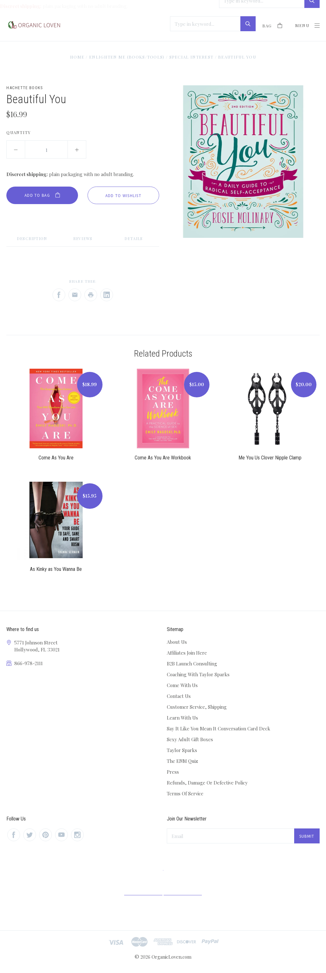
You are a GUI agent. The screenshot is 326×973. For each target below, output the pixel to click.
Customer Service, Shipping (197, 707)
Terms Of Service (185, 793)
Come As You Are (56, 458)
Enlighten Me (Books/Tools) (127, 57)
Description (32, 238)
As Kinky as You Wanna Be (56, 569)
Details (133, 238)
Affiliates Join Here (187, 653)
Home (77, 57)
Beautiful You (237, 57)
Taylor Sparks (182, 750)
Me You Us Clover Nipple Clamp (269, 458)
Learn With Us (182, 717)
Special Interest (191, 57)
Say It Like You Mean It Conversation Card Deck (218, 728)
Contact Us (179, 696)
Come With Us (182, 685)
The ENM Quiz (182, 761)
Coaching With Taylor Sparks (198, 674)
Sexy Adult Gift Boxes (190, 739)
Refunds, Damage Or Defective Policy (207, 782)
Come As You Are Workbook (163, 458)
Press (173, 772)
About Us (177, 642)
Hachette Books (24, 87)
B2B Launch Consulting (192, 663)
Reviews (82, 238)
